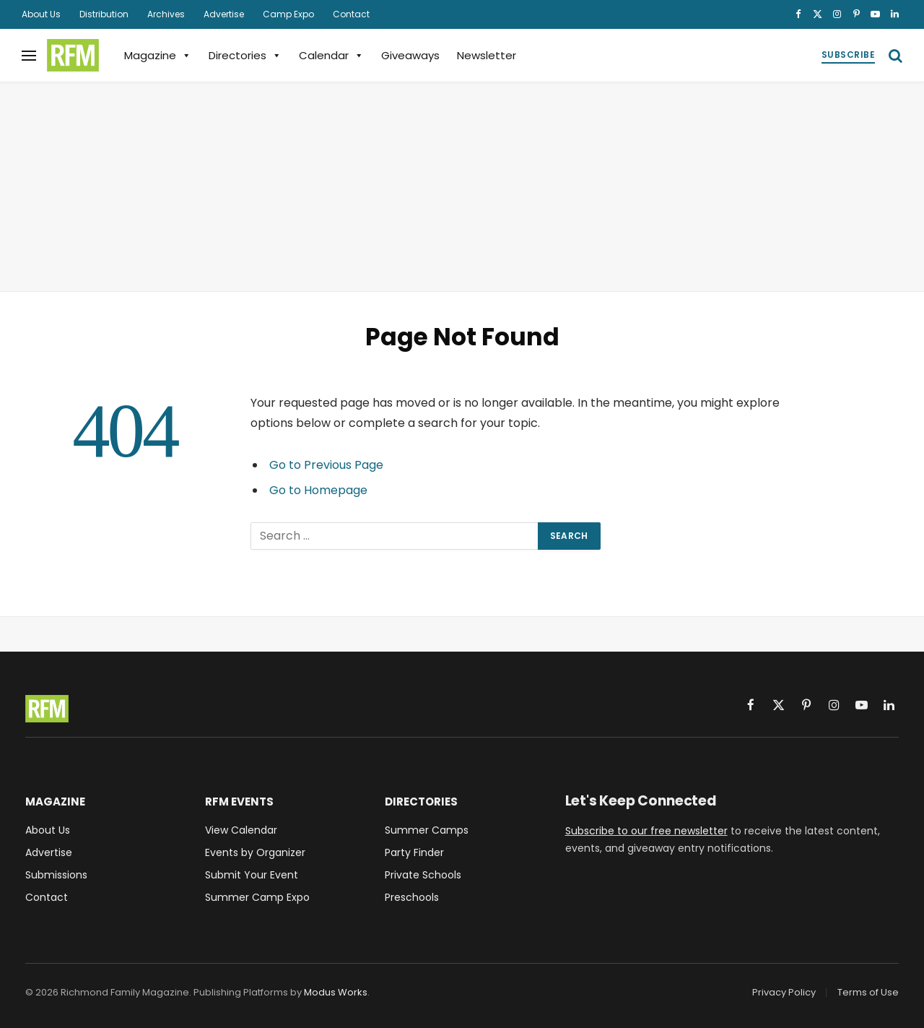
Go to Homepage (318, 490)
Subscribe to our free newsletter (646, 831)
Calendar (331, 55)
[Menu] (29, 55)
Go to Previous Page (326, 465)
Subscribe (848, 54)
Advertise (224, 14)
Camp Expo (288, 14)
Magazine (157, 55)
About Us (41, 14)
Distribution (103, 14)
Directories (245, 55)
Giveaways (410, 55)
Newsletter (486, 55)
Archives (166, 14)
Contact (351, 14)
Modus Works (335, 992)
